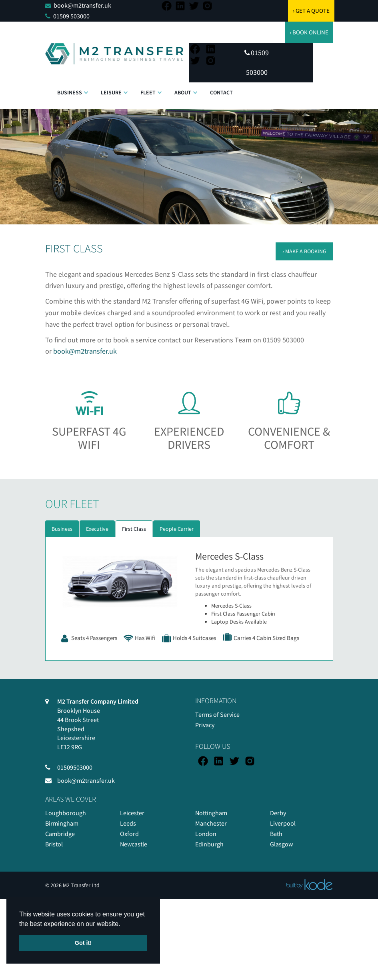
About (182, 92)
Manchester (211, 823)
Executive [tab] (97, 528)
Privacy (204, 725)
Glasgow (281, 844)
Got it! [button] (83, 943)
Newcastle (133, 844)
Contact (221, 92)
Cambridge (60, 834)
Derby (278, 813)
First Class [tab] (134, 528)
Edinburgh (209, 844)
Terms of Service (217, 714)
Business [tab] (62, 528)
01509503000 (74, 767)
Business (69, 92)
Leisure (111, 92)
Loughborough (65, 813)
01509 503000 (71, 16)
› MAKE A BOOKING (304, 251)
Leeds (128, 823)
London (205, 834)
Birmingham (61, 823)
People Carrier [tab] (177, 528)
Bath (276, 834)
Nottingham (211, 813)
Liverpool (283, 823)
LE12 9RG (69, 747)
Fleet (148, 92)
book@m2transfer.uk (82, 5)
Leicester (132, 813)
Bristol (54, 844)
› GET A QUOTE (311, 10)
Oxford (129, 834)
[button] (86, 88)
